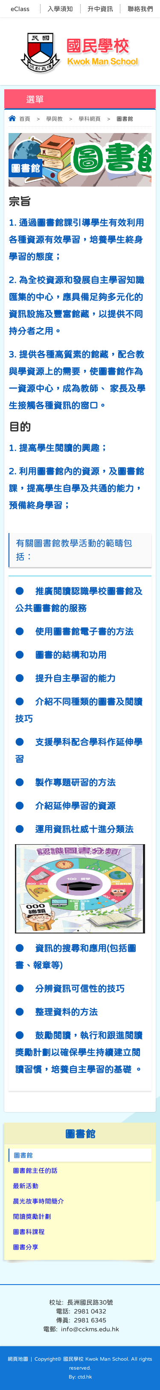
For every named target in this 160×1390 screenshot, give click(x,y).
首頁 (24, 119)
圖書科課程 (29, 1231)
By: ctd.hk (80, 1376)
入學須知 (60, 9)
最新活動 (25, 1186)
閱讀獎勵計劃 (32, 1216)
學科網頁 (90, 119)
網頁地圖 (18, 1359)
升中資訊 (100, 9)
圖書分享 (25, 1247)
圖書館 (23, 1155)
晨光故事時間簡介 (38, 1201)
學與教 (54, 119)
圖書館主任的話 (35, 1170)
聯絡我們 (140, 9)
